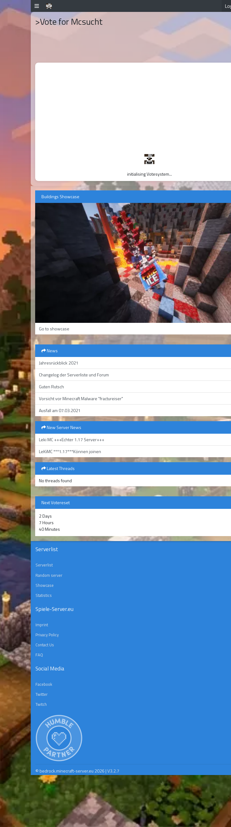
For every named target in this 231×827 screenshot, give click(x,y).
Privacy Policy (47, 635)
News (49, 350)
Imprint (41, 625)
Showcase (44, 585)
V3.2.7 (113, 771)
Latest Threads (58, 468)
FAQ (39, 655)
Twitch (41, 704)
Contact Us (44, 645)
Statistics (43, 595)
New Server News (61, 427)
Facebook (43, 684)
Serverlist (44, 565)
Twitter (41, 694)
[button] (36, 6)
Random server (48, 575)
